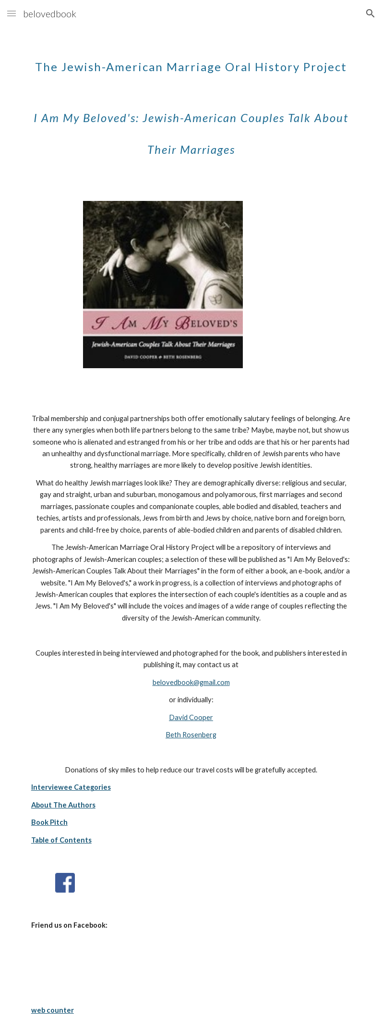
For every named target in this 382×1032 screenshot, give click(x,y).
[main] (191, 101)
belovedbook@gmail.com (191, 682)
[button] (11, 13)
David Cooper (191, 717)
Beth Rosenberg (191, 735)
